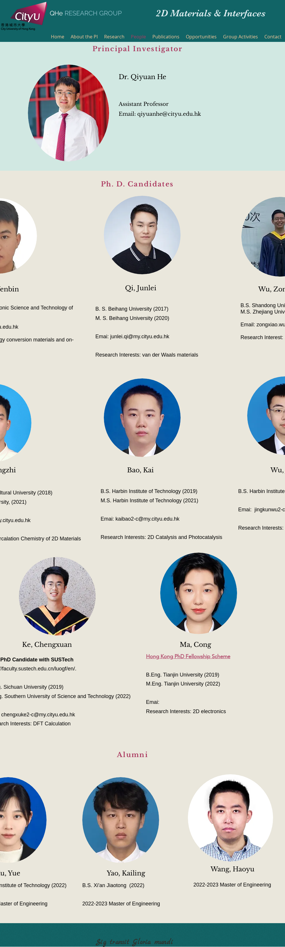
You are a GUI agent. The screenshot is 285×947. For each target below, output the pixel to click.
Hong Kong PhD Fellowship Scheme (188, 656)
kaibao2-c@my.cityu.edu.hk (147, 519)
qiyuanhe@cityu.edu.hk (169, 114)
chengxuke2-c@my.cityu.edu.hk (38, 715)
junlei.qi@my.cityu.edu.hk (139, 336)
